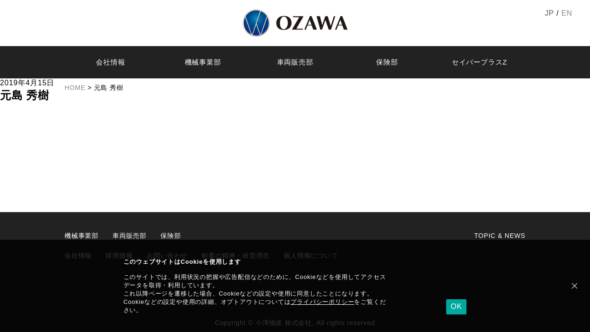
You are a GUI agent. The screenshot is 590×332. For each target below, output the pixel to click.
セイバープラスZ (479, 62)
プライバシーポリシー (322, 301)
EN (566, 13)
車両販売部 (295, 62)
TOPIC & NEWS (499, 235)
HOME (75, 87)
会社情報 (110, 62)
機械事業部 (203, 62)
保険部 (387, 62)
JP (549, 13)
